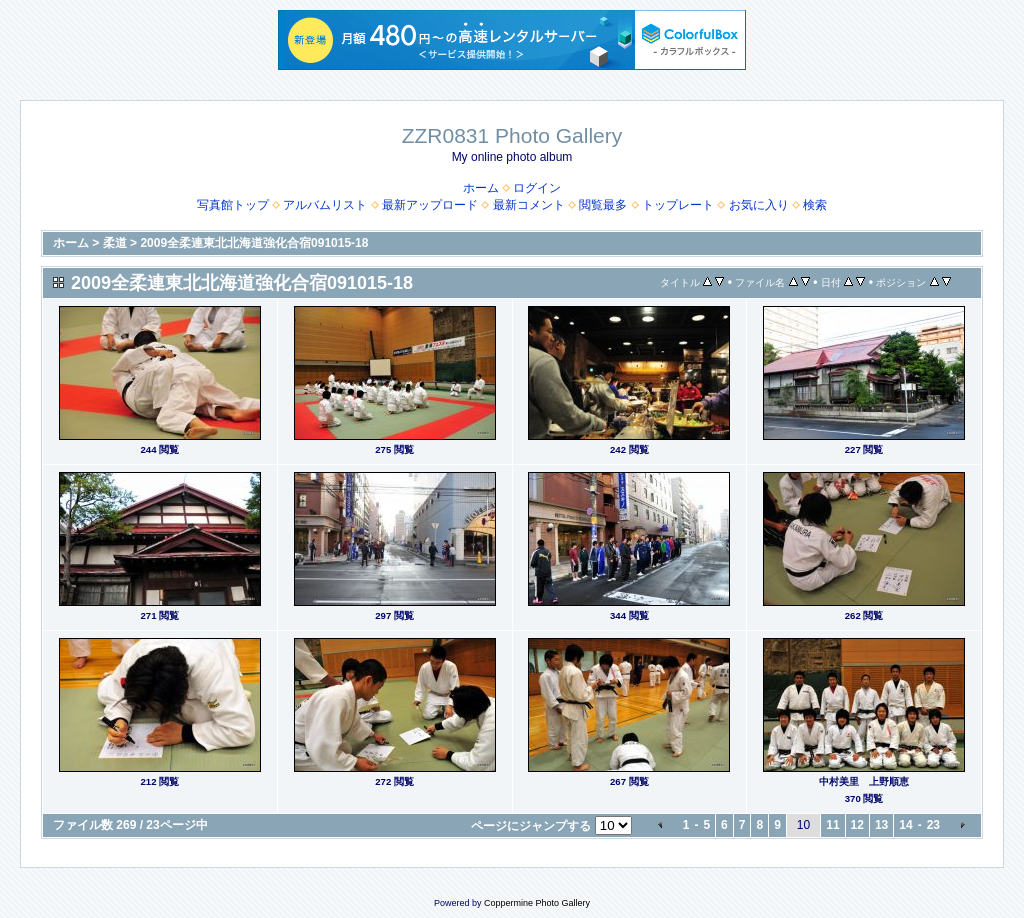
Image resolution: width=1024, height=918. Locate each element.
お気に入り (759, 205)
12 (857, 825)
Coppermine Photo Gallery (537, 903)
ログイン (537, 188)
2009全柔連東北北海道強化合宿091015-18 (254, 243)
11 (832, 825)
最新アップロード (430, 205)
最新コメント (529, 205)
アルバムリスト (325, 205)
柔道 (115, 243)
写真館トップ (233, 205)
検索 (815, 205)
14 (905, 825)
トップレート (678, 205)
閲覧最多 (603, 205)
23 (933, 825)
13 (881, 825)
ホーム (481, 188)
